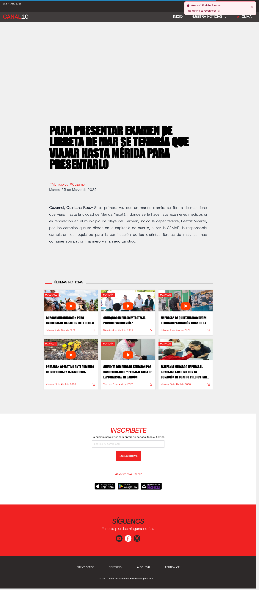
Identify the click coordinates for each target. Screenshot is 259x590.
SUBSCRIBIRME (129, 456)
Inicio (178, 16)
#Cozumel (77, 183)
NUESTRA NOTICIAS (207, 16)
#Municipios (58, 183)
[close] (252, 6)
